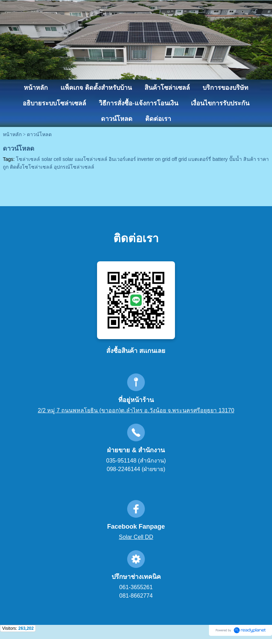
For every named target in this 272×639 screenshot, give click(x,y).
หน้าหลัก (12, 134)
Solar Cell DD (136, 537)
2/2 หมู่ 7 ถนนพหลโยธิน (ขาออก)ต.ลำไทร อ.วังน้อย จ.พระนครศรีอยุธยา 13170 (136, 410)
